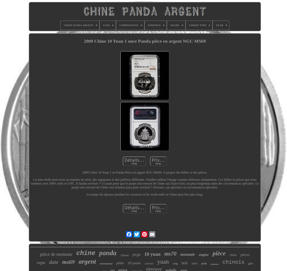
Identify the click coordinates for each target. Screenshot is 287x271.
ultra (195, 263)
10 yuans (134, 263)
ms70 (170, 254)
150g (175, 263)
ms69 (68, 262)
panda (107, 253)
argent (87, 261)
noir (184, 263)
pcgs (136, 254)
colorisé (149, 263)
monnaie (187, 254)
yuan (163, 261)
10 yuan (152, 254)
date (53, 262)
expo (41, 262)
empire (204, 255)
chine (85, 253)
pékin (120, 263)
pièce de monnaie (56, 254)
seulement (214, 264)
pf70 (250, 263)
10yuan (124, 255)
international (106, 263)
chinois (233, 262)
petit (204, 263)
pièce (219, 253)
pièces (245, 255)
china (233, 255)
